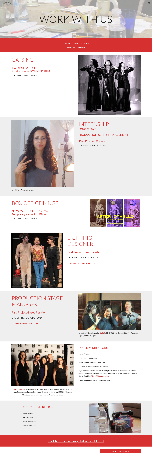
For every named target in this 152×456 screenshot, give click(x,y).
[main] (76, 19)
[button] (149, 3)
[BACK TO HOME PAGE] (120, 451)
